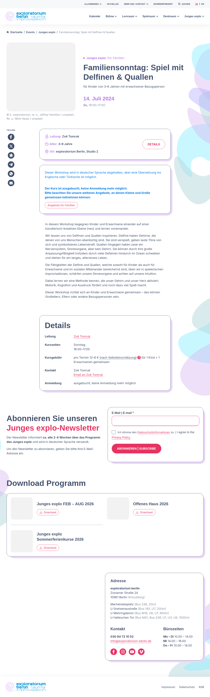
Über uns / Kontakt (136, 4)
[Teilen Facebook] (11, 137)
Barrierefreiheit (163, 4)
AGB (201, 687)
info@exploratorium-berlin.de (130, 641)
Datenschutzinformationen (153, 432)
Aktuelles (113, 4)
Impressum (168, 687)
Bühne (111, 16)
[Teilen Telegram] (11, 164)
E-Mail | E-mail (123, 413)
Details (154, 144)
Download (48, 512)
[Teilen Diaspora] (11, 155)
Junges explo (194, 16)
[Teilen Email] (11, 183)
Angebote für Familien (61, 205)
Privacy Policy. (121, 437)
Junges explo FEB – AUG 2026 (65, 504)
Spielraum (150, 16)
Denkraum (171, 16)
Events (30, 32)
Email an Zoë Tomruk (88, 374)
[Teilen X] (11, 146)
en (202, 4)
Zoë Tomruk (82, 336)
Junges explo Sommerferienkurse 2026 (60, 536)
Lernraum (129, 16)
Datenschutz (187, 687)
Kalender (94, 16)
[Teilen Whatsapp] (11, 173)
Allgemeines (93, 4)
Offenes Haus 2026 (150, 504)
